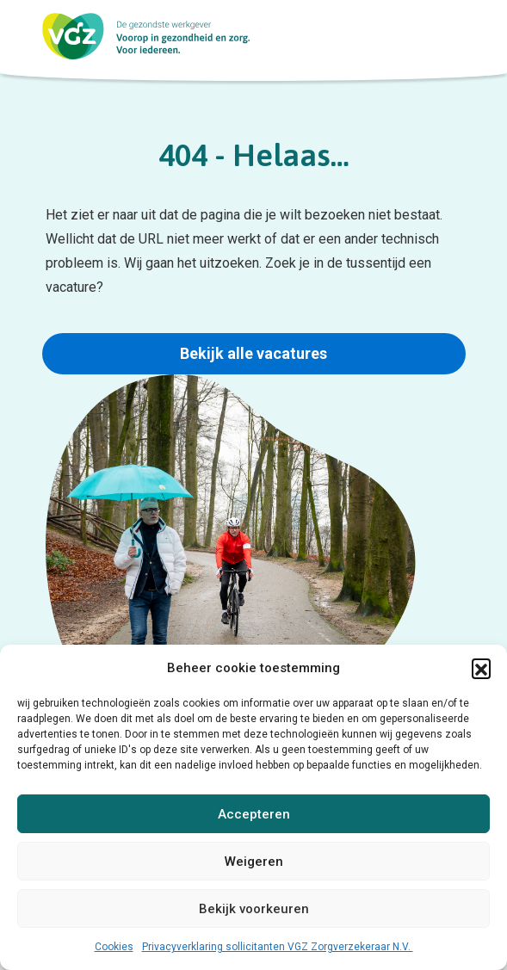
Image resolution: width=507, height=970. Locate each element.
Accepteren (254, 814)
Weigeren (254, 861)
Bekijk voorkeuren (254, 909)
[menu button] (476, 39)
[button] (481, 668)
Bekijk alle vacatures (253, 353)
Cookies (114, 947)
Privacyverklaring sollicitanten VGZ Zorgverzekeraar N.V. (277, 947)
